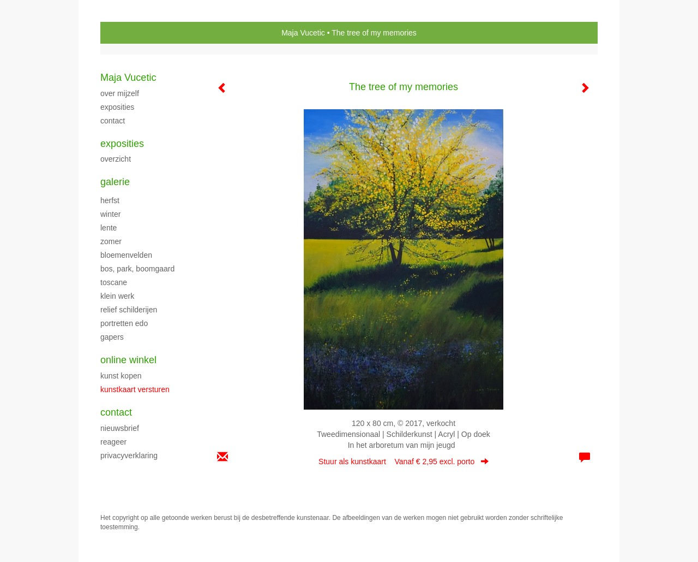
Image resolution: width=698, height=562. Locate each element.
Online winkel (128, 359)
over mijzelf (119, 93)
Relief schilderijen (128, 309)
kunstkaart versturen (135, 389)
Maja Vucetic (303, 32)
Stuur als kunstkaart (403, 461)
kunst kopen (121, 375)
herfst (109, 200)
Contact (116, 412)
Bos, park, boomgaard (137, 268)
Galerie (115, 181)
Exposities (122, 143)
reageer (113, 441)
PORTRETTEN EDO (124, 323)
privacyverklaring (129, 455)
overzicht (115, 159)
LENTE (108, 227)
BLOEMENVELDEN (126, 255)
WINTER (110, 214)
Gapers (112, 337)
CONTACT (112, 120)
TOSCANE (113, 282)
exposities (117, 107)
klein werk (117, 296)
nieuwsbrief (119, 428)
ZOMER (111, 241)
